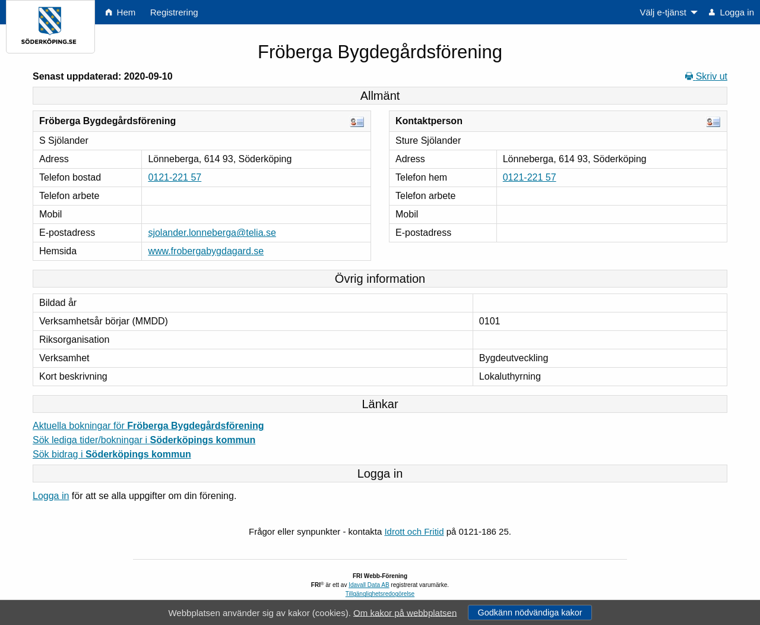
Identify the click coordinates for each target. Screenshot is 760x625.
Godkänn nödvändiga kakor (529, 612)
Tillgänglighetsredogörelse (380, 594)
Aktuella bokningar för (148, 426)
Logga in (51, 496)
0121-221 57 (174, 177)
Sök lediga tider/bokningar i (144, 440)
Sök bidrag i (112, 454)
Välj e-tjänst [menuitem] (662, 12)
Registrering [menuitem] (174, 12)
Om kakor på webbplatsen (405, 612)
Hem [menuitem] (120, 12)
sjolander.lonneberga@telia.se (212, 233)
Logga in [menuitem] (731, 12)
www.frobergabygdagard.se (206, 251)
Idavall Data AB (369, 585)
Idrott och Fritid (414, 531)
